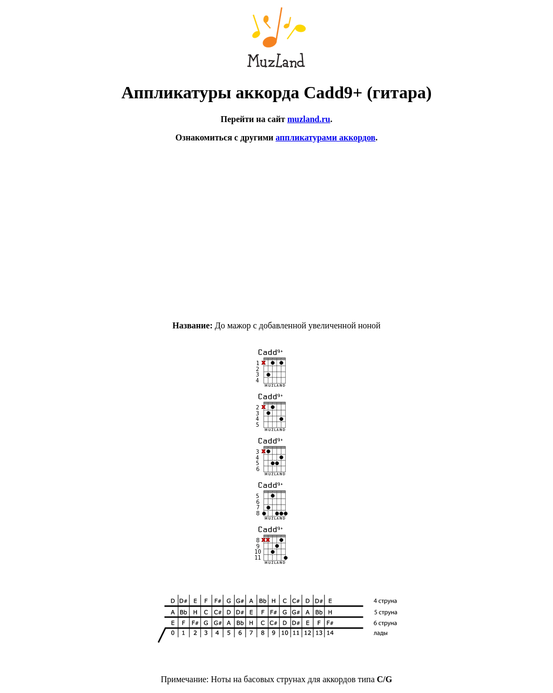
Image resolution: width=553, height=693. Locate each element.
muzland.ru (309, 119)
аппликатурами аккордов (325, 137)
